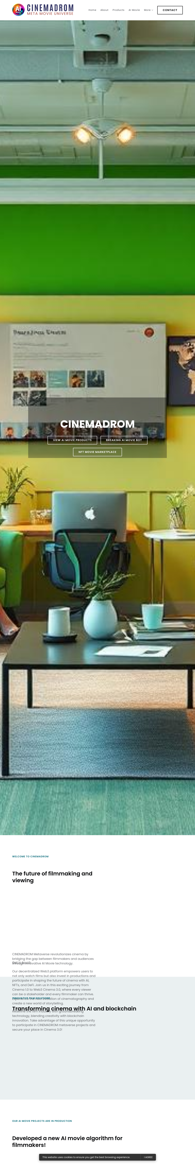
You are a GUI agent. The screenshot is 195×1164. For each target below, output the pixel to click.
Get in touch (21, 962)
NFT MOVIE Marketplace (97, 452)
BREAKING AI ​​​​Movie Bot (124, 440)
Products (119, 10)
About (104, 10)
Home (92, 10)
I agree (148, 1157)
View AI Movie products (72, 440)
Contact (170, 10)
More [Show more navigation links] (147, 10)
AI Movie (134, 10)
